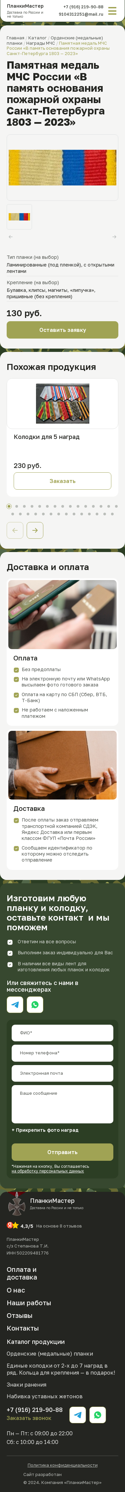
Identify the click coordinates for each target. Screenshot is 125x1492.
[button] (35, 530)
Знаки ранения (26, 1384)
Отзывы (20, 1315)
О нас (16, 1290)
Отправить (62, 1152)
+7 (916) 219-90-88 (83, 7)
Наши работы (29, 1303)
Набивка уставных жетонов (45, 1396)
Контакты (23, 1328)
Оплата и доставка (22, 1273)
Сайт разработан (62, 1474)
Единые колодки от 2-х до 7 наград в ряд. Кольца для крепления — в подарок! (61, 1369)
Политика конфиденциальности (63, 1465)
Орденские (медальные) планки (50, 1353)
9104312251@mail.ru (81, 14)
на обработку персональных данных (48, 1170)
